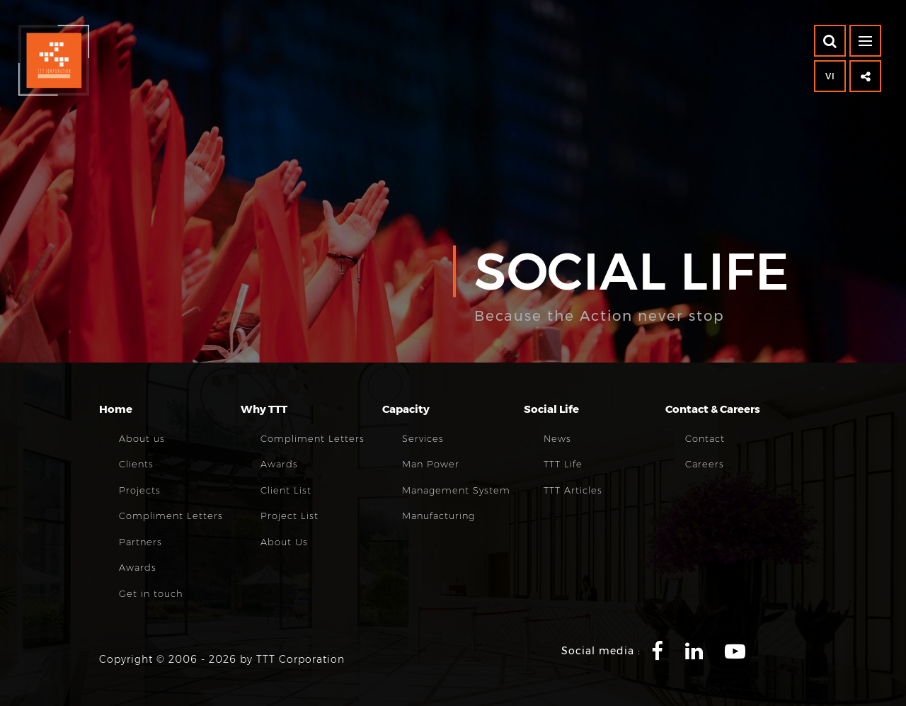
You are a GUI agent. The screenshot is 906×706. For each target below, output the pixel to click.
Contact (705, 438)
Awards (137, 567)
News (557, 438)
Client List (285, 490)
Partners (140, 541)
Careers (704, 463)
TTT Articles (573, 490)
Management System (456, 490)
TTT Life (563, 463)
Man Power (430, 463)
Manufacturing (438, 515)
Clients (136, 463)
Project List (289, 515)
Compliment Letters (171, 515)
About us (142, 438)
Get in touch (151, 593)
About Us (284, 541)
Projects (140, 490)
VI (830, 76)
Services (423, 438)
